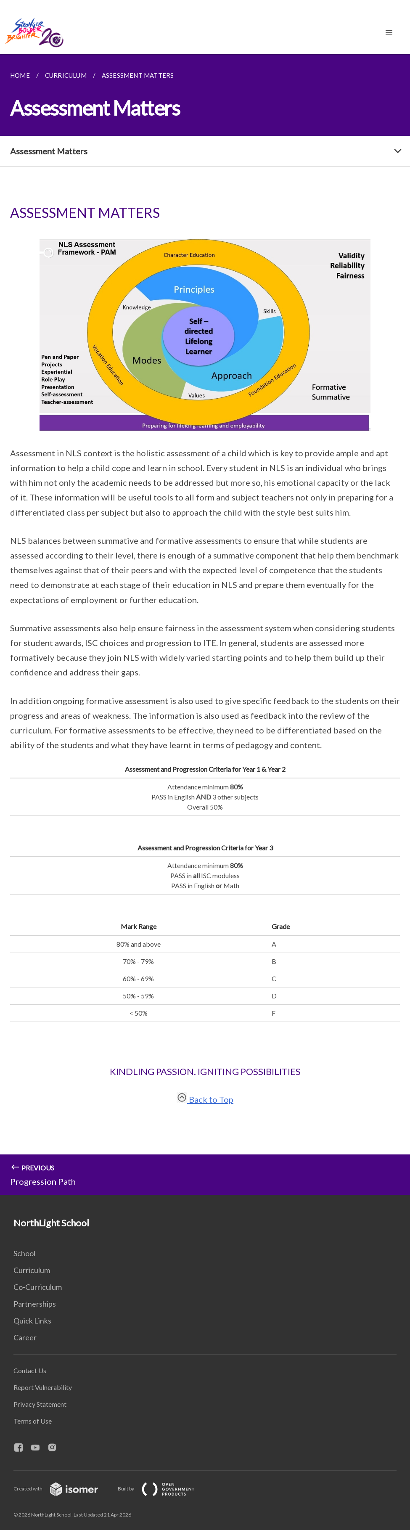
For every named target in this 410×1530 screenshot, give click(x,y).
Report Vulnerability (42, 1387)
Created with (62, 1488)
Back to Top (205, 1099)
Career (25, 1337)
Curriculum (31, 1270)
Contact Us (29, 1370)
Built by (163, 1488)
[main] (205, 624)
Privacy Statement (39, 1404)
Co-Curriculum (37, 1287)
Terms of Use (32, 1421)
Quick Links (32, 1320)
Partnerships (34, 1303)
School (24, 1253)
